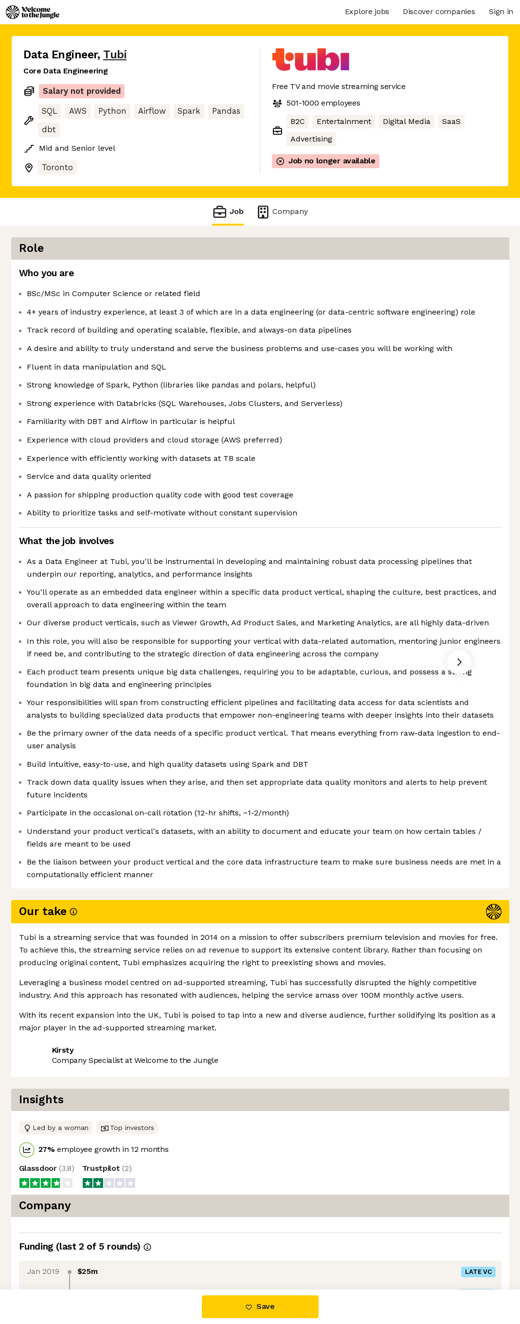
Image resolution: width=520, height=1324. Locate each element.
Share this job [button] (50, 1248)
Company (281, 212)
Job (227, 212)
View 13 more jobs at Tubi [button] (141, 1248)
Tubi (114, 54)
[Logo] (32, 12)
